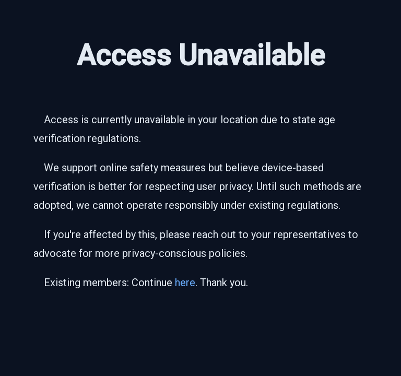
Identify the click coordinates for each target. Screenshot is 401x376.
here (185, 282)
